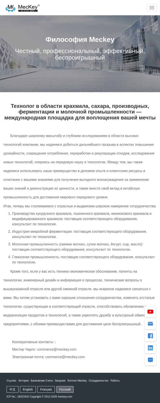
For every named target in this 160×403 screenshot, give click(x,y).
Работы (115, 380)
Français (46, 389)
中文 (12, 389)
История (23, 380)
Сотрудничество (98, 380)
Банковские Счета (42, 380)
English (28, 389)
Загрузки (60, 380)
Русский (65, 389)
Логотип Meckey (77, 380)
